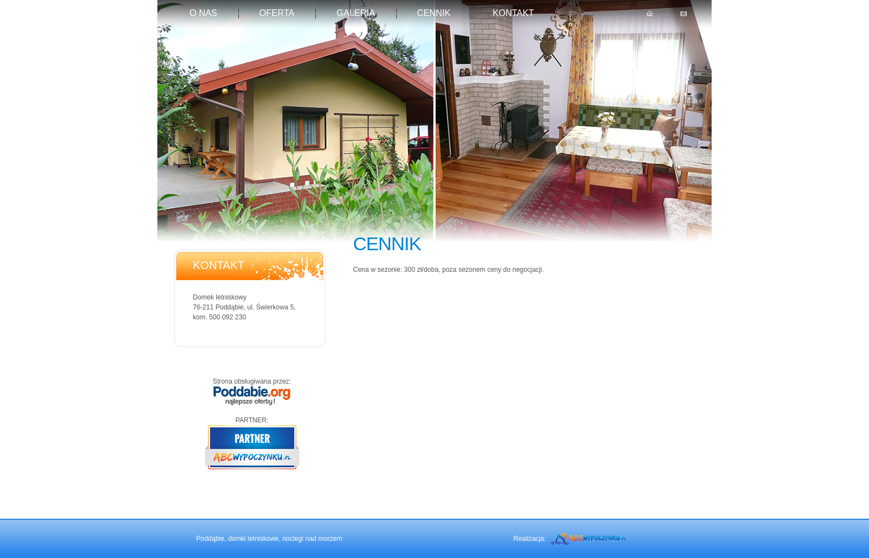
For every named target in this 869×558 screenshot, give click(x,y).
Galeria (355, 13)
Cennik (434, 13)
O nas (203, 13)
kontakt (513, 13)
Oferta (276, 13)
